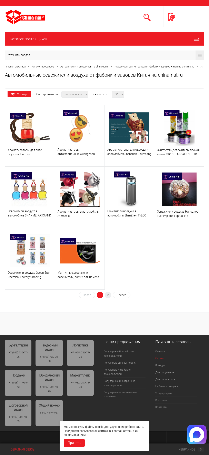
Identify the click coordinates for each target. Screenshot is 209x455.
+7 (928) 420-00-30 (49, 359)
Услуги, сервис (164, 393)
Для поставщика (165, 379)
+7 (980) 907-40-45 (49, 389)
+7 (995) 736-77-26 (18, 354)
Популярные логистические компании (120, 394)
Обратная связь (19, 449)
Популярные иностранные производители (119, 383)
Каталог (160, 358)
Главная (160, 351)
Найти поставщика (166, 386)
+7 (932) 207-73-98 (80, 384)
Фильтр (19, 94)
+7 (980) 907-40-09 (18, 419)
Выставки (161, 400)
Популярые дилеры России (119, 362)
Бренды (160, 365)
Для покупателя (164, 372)
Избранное (188, 449)
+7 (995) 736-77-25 (80, 354)
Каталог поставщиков (104, 39)
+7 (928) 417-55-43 (18, 384)
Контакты (161, 407)
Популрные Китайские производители (117, 371)
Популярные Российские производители (118, 353)
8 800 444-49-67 (49, 412)
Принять (74, 443)
